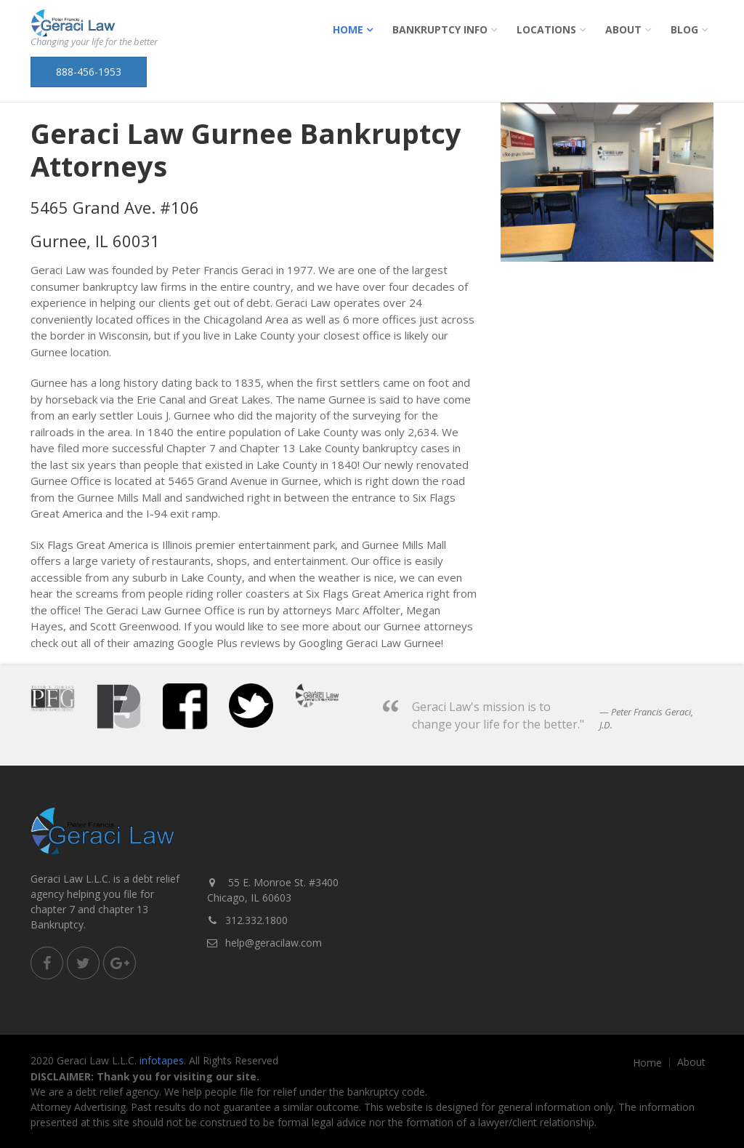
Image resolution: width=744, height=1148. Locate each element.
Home (348, 29)
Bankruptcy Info (440, 29)
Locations (546, 29)
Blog (684, 29)
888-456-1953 (88, 72)
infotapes (162, 1060)
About (623, 29)
